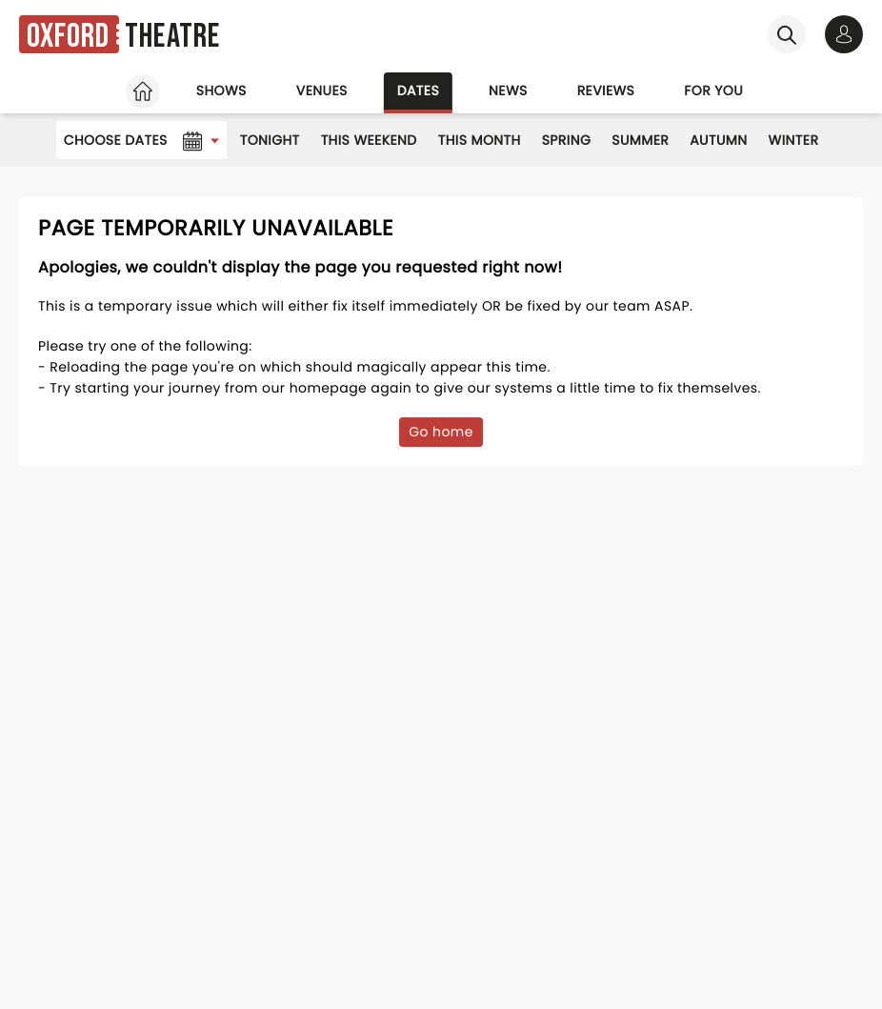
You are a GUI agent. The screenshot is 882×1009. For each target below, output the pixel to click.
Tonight (270, 140)
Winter (794, 140)
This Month (479, 140)
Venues (322, 90)
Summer (640, 140)
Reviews (606, 90)
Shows (221, 90)
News (508, 90)
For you (713, 90)
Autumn (718, 140)
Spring (566, 140)
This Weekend (369, 140)
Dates (418, 90)
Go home (441, 431)
